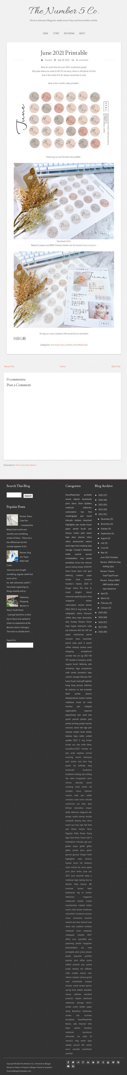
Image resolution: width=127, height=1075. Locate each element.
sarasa (83, 647)
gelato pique (71, 846)
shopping (69, 651)
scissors (69, 727)
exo (72, 824)
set (81, 727)
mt (84, 702)
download (55, 344)
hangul (83, 854)
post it (81, 642)
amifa (89, 659)
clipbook (88, 791)
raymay (88, 723)
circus (78, 791)
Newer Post (9, 366)
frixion (89, 621)
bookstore (87, 769)
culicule (88, 799)
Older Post (115, 366)
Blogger (48, 1063)
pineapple (69, 951)
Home (45, 33)
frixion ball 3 (86, 837)
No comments (82, 60)
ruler (90, 973)
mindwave (87, 909)
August (104, 538)
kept (76, 880)
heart (89, 854)
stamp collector (73, 994)
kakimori (88, 685)
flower (82, 833)
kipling (82, 880)
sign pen (88, 727)
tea (74, 655)
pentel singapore (84, 943)
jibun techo (76, 871)
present (76, 964)
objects (76, 499)
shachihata (77, 981)
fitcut (89, 829)
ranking (75, 968)
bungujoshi (81, 778)
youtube (69, 1053)
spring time (70, 989)
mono (68, 918)
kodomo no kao (76, 689)
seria (89, 647)
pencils (75, 719)
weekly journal (72, 1044)
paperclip (78, 596)
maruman (69, 596)
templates (69, 1019)
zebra (67, 541)
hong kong (70, 685)
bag (90, 761)
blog (90, 765)
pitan (77, 951)
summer (88, 1015)
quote (68, 968)
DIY (90, 566)
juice (85, 871)
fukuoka (80, 841)
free (62, 344)
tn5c (90, 1023)
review (68, 499)
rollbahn (88, 968)
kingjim (78, 592)
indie (89, 626)
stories (81, 604)
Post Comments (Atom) (25, 465)
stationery (87, 507)
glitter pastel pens (75, 850)
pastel (89, 558)
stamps (68, 731)
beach (68, 765)
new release (86, 562)
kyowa (80, 888)
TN (66, 659)
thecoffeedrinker (80, 344)
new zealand (77, 926)
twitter (73, 1062)
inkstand (88, 862)
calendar (79, 782)
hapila (73, 626)
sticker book (79, 731)
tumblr (103, 1062)
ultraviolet (69, 1036)
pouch (89, 642)
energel (76, 676)
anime (78, 757)
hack (67, 626)
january (80, 685)
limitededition (71, 558)
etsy (67, 621)
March (103, 598)
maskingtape (71, 516)
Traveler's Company (77, 659)
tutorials (69, 520)
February (105, 603)
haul (77, 545)
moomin (88, 918)
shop (89, 596)
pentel (75, 528)
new (74, 922)
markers (79, 575)
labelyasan (70, 892)
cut (78, 803)
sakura (89, 541)
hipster (68, 862)
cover (82, 799)
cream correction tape (81, 672)
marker (80, 901)
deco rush (82, 571)
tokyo (89, 537)
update (68, 740)
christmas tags (72, 668)
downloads (87, 499)
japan (67, 528)
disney (82, 816)
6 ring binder (81, 609)
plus (85, 596)
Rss (73, 1066)
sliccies (68, 985)
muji (82, 558)
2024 (100, 499)
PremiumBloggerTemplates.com (19, 1071)
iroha (67, 867)
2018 (86, 566)
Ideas (89, 744)
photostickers (71, 947)
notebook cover (73, 930)
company (69, 799)
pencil (68, 566)
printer (68, 723)
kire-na (89, 880)
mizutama (79, 913)
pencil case (71, 642)
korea (77, 562)
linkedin (88, 1062)
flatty (76, 833)
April (103, 593)
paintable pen (85, 939)
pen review (81, 524)
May (102, 552)
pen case (82, 714)
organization (70, 710)
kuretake (88, 689)
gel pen (88, 841)
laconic (89, 693)
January (104, 607)
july (66, 630)
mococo (88, 913)
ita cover (82, 867)
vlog (77, 1040)
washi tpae (86, 1040)
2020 (86, 583)
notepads (87, 930)
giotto (82, 846)
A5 (91, 655)
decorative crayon (83, 807)
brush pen (86, 528)
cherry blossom (84, 613)
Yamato (84, 748)
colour (75, 588)
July (102, 543)
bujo (90, 609)
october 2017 (85, 934)
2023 (75, 740)
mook (78, 702)
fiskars (82, 829)
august (68, 664)
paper (89, 575)
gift (82, 681)
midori (76, 533)
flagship (69, 833)
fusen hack (76, 681)
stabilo (80, 989)
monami (69, 638)
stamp (74, 566)
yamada (76, 1049)
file (81, 588)
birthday (81, 765)
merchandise (71, 905)
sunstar (68, 655)
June (103, 547)
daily (84, 803)
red (81, 968)
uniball (89, 736)
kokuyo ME (86, 884)
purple (82, 723)
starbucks (87, 998)
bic (74, 765)
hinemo (88, 858)
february (84, 676)
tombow (88, 579)
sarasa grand (86, 977)
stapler (78, 998)
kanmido (80, 875)
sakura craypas (72, 977)
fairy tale (79, 824)
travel (89, 516)
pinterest (98, 1062)
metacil (81, 905)
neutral (68, 922)
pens (67, 503)
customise (70, 803)
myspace (93, 1062)
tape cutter (79, 736)
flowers (81, 621)
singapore (69, 600)
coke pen (79, 795)
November (105, 523)
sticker (80, 566)
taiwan (89, 604)
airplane (80, 753)
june (73, 875)
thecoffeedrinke (85, 1019)
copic (76, 799)
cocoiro (68, 795)
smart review (79, 985)
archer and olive (79, 761)
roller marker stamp (75, 973)
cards (77, 786)
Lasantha (48, 1067)
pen (82, 516)
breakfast (69, 774)
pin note (86, 947)
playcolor (78, 956)
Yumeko (48, 60)
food (72, 837)
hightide (88, 681)
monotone (77, 918)
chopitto (69, 791)
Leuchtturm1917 (72, 748)
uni (78, 655)
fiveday (74, 621)
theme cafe (71, 1023)
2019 (67, 609)
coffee (68, 617)
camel (89, 782)
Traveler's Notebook (83, 549)
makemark (70, 901)
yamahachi (87, 1049)
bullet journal (73, 554)
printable (68, 344)
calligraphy (70, 613)
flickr (78, 1062)
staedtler (88, 989)
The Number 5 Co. (64, 11)
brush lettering (80, 664)
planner (81, 537)
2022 (100, 509)
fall (85, 824)
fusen (89, 524)
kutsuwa (73, 630)
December (105, 519)
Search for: (11, 640)
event (67, 824)
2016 (100, 631)
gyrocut (76, 854)
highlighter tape (73, 858)
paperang (69, 943)
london (82, 698)
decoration (87, 617)
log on (80, 892)
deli (90, 812)
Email (68, 1066)
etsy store (87, 820)
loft (86, 630)
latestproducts (71, 698)
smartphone (86, 651)
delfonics (75, 812)
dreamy (78, 820)
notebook (69, 507)
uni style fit (84, 1036)
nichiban (88, 926)
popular (68, 960)
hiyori (75, 862)
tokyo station (72, 1027)
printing (75, 723)
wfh (82, 1044)
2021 (73, 609)
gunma (68, 854)
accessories (78, 541)
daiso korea (70, 571)
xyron (67, 1049)
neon (78, 638)
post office (79, 960)
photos (83, 719)
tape (73, 545)
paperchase (70, 714)
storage (68, 549)
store (67, 545)
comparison (86, 668)
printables (69, 562)
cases (84, 786)
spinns (89, 985)
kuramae (69, 888)
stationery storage (74, 1002)
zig (82, 655)
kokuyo (68, 533)
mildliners (69, 702)
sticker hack (72, 579)
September (106, 533)
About (82, 33)
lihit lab (81, 630)
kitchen (68, 884)
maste (89, 901)
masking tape (86, 545)
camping (69, 786)
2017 (86, 655)
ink (81, 862)
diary (74, 537)
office (67, 939)
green (89, 850)
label (89, 888)
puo (83, 964)
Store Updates (85, 503)
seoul (76, 727)
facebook (68, 1062)
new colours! (82, 922)
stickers (77, 520)
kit (66, 689)
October (104, 528)
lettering (69, 575)
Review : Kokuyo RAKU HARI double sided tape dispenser (110, 584)
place (82, 951)
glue (90, 571)
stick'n (89, 1002)
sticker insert (71, 1006)
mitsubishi (70, 913)
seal (67, 981)
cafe (90, 664)
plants (68, 956)
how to (88, 588)
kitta (76, 884)
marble (89, 698)
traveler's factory (73, 583)
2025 (100, 495)
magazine (87, 896)
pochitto (88, 956)
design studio (71, 816)
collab (89, 795)
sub (77, 1015)
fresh (77, 837)
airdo (73, 753)
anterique (87, 757)
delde (67, 812)
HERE (68, 241)
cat (90, 786)
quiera (89, 964)
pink (90, 719)
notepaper (69, 934)
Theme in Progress (22, 1067)
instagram (91, 245)
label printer (73, 693)
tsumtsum (87, 1032)
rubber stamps (72, 647)
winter (89, 1044)
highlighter (70, 524)
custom (68, 676)
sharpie (88, 981)
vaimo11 (69, 1040)
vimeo (114, 1062)
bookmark (69, 769)
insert (68, 592)
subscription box (74, 511)
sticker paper (85, 1006)
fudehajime (70, 841)
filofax (74, 829)
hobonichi (82, 626)
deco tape (76, 617)
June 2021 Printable (64, 53)
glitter (89, 846)
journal (89, 554)
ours (74, 939)
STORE (56, 33)
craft (67, 672)
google (83, 1062)
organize (88, 710)
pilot (83, 533)
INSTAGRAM (69, 33)
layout (89, 592)
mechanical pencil (83, 634)
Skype (119, 1062)
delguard (84, 812)
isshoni (74, 867)
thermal (82, 1023)
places (89, 951)
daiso (73, 503)
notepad (88, 706)
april (67, 761)
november (87, 638)
